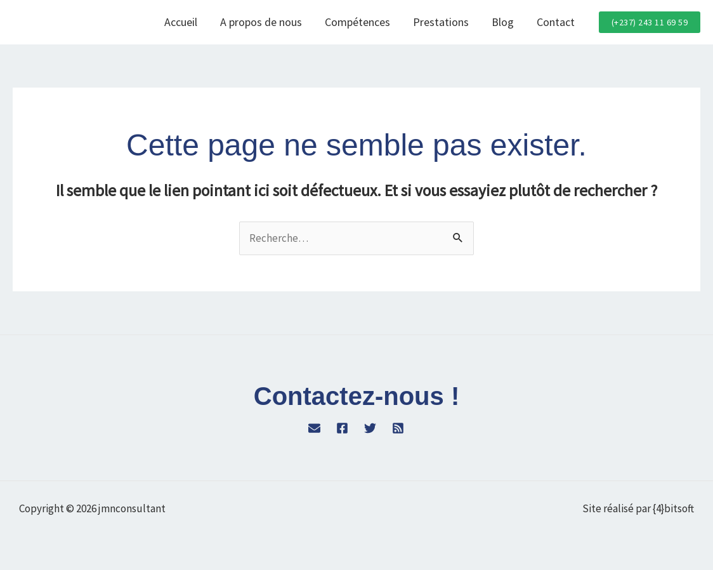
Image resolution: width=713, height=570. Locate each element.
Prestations (441, 22)
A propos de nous (261, 22)
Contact (556, 22)
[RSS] (398, 428)
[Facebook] (342, 428)
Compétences (357, 22)
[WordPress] (314, 428)
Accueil (180, 22)
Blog (503, 22)
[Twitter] (370, 428)
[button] (650, 22)
